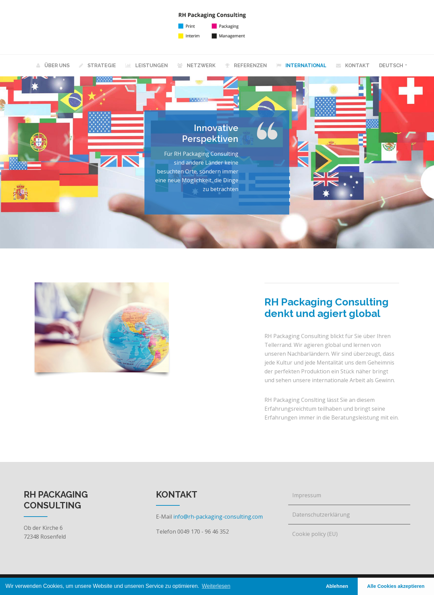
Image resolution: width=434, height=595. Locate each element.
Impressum (306, 495)
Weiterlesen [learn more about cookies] (216, 586)
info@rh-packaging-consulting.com (218, 516)
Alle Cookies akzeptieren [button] (396, 586)
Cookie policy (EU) (315, 534)
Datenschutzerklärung (321, 514)
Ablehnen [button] (337, 586)
